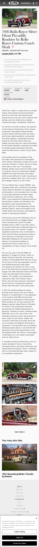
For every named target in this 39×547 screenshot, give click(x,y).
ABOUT (19, 486)
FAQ (19, 502)
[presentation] (3, 461)
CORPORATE (19, 499)
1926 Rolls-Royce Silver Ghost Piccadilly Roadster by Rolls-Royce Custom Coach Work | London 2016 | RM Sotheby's (20, 3)
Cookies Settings (19, 532)
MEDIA (19, 515)
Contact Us (19, 496)
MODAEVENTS (19, 509)
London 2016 (7, 53)
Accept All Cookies (19, 543)
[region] (19, 531)
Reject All (19, 537)
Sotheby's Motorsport (19, 512)
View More (19, 432)
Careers (19, 505)
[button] (33, 3)
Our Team (19, 493)
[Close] (36, 518)
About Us (19, 490)
